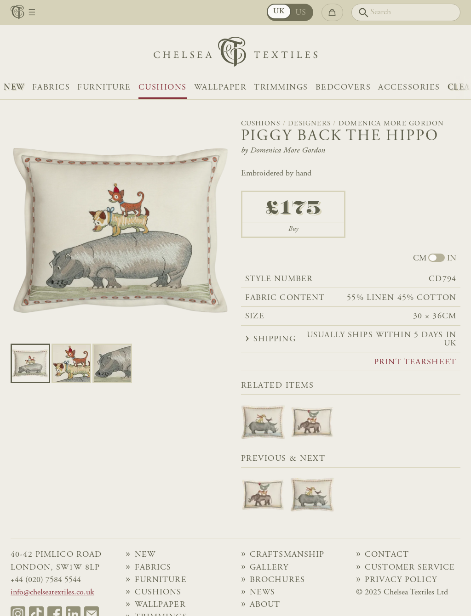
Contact (387, 555)
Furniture (104, 88)
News (263, 592)
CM (419, 258)
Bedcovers (343, 88)
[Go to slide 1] (71, 363)
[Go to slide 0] (30, 363)
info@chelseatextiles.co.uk (52, 592)
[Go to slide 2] (112, 363)
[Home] (235, 54)
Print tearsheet (415, 362)
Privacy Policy (401, 580)
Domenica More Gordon (391, 123)
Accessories (409, 88)
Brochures (277, 580)
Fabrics (51, 88)
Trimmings (281, 88)
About (265, 605)
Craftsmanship (287, 555)
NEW (14, 88)
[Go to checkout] (332, 12)
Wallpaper (220, 88)
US (301, 13)
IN (451, 258)
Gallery (269, 568)
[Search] (405, 12)
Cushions (162, 88)
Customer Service (410, 568)
